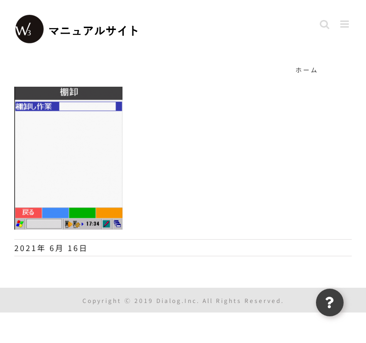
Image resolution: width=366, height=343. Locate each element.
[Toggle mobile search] (325, 24)
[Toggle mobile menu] (346, 24)
